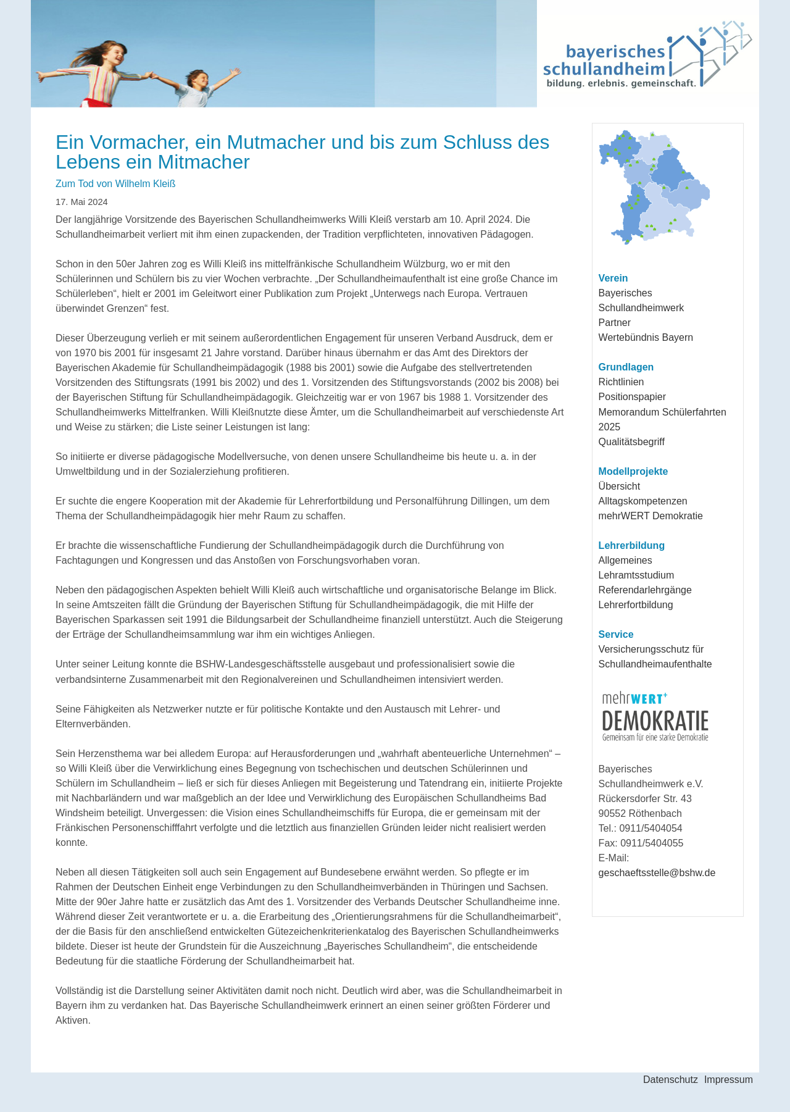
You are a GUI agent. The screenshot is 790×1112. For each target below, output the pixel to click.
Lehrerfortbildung (636, 605)
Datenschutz (670, 1079)
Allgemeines (625, 560)
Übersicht (620, 486)
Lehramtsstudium (637, 575)
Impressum (728, 1079)
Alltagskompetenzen (643, 501)
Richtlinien (621, 382)
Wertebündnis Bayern (646, 337)
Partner (615, 322)
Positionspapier (632, 396)
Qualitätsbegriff (632, 442)
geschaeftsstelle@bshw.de (657, 872)
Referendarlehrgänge (645, 590)
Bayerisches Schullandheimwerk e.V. (334, 53)
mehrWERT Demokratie (651, 516)
